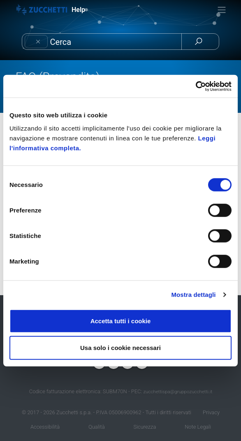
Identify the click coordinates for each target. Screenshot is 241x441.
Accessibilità (45, 427)
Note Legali (198, 427)
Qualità (96, 427)
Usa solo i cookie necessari (120, 347)
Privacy (211, 412)
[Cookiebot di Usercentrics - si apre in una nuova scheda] (196, 86)
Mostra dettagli (193, 294)
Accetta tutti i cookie (120, 320)
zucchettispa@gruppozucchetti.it (177, 391)
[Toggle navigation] (222, 9)
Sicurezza (144, 427)
